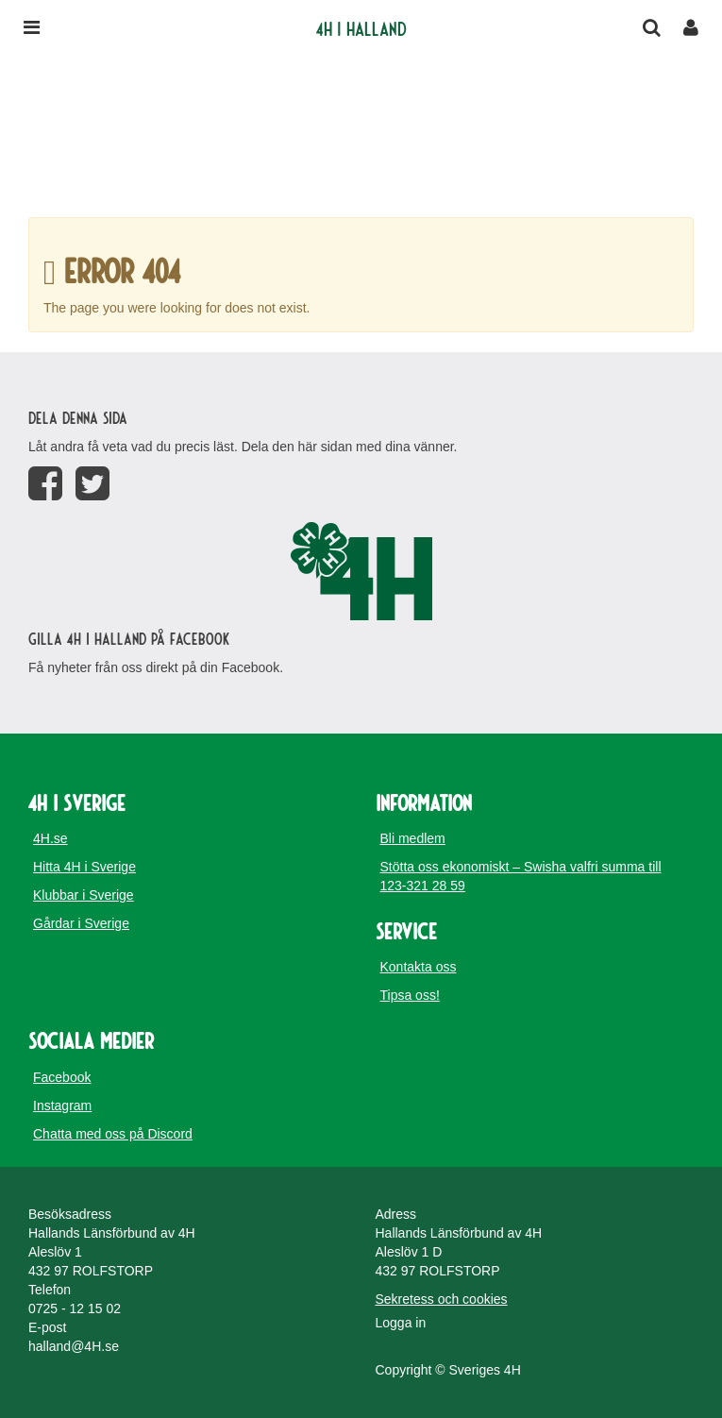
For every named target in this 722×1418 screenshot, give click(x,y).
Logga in (401, 1322)
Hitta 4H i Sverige (84, 866)
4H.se (50, 838)
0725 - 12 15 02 (74, 1308)
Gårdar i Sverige (81, 923)
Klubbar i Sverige (83, 895)
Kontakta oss (418, 966)
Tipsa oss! (410, 995)
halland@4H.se (73, 1346)
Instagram (62, 1105)
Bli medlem (412, 838)
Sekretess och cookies (442, 1299)
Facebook (62, 1077)
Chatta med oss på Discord (113, 1133)
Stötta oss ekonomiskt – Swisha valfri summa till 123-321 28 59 (521, 876)
